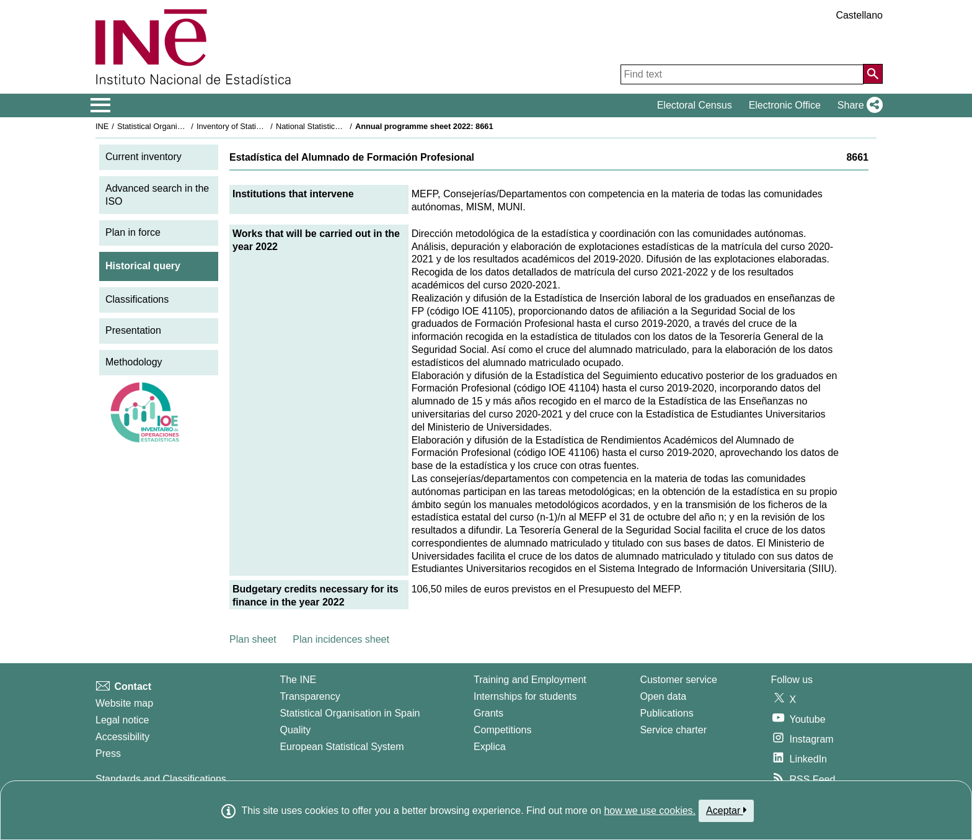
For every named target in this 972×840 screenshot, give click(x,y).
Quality (295, 730)
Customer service (678, 679)
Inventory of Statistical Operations (256, 126)
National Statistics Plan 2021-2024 (336, 126)
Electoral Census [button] (694, 105)
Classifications (137, 299)
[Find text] (742, 74)
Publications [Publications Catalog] (666, 713)
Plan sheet (252, 639)
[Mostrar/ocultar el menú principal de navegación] (100, 105)
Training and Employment (530, 679)
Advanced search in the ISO (157, 195)
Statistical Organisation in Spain (173, 126)
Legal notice (122, 720)
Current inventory (143, 156)
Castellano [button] (859, 15)
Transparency (310, 696)
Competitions (502, 730)
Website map (124, 703)
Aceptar (726, 810)
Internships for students (525, 696)
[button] (858, 105)
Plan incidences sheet (341, 639)
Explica (490, 746)
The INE (298, 679)
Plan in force (133, 232)
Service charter (673, 730)
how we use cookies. (650, 810)
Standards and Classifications (160, 779)
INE (101, 126)
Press (108, 753)
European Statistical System (342, 746)
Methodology (133, 362)
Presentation (133, 330)
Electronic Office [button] (785, 105)
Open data (663, 696)
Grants (488, 713)
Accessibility (122, 736)
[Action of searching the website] (873, 74)
